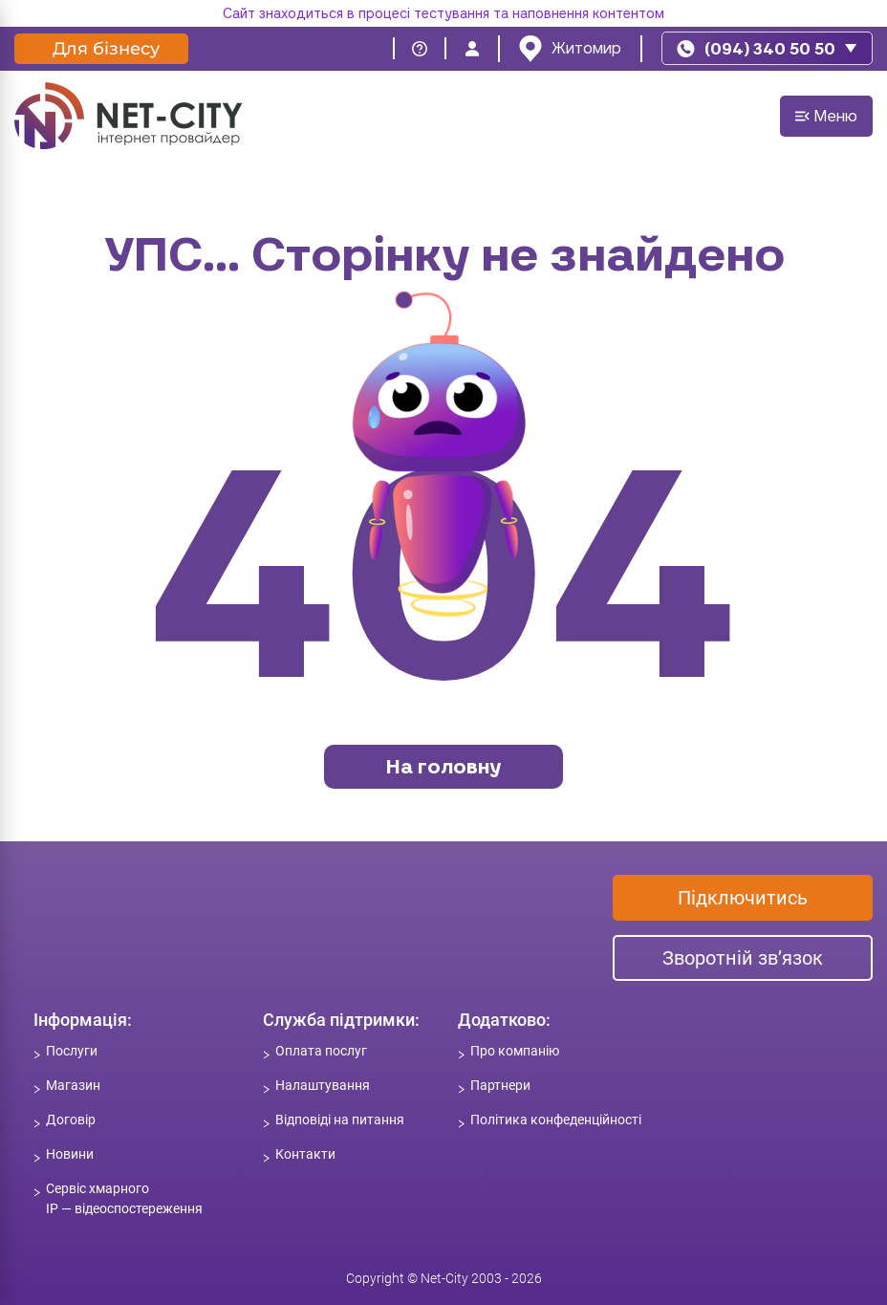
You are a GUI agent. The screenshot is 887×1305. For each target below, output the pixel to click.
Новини (70, 1154)
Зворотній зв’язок (742, 957)
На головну (443, 766)
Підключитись (743, 897)
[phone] (767, 48)
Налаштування (322, 1085)
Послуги (71, 1050)
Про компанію (514, 1050)
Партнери (500, 1085)
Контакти (305, 1154)
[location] (570, 48)
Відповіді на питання (339, 1119)
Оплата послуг (321, 1050)
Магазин (73, 1085)
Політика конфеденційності (555, 1119)
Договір (71, 1119)
